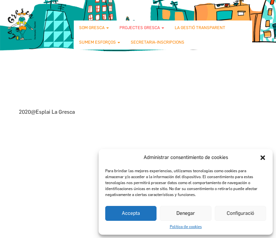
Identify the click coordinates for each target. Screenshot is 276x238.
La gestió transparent (200, 27)
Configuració (240, 213)
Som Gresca (94, 27)
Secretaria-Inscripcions (157, 42)
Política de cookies (186, 226)
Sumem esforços (99, 42)
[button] (262, 157)
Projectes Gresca (141, 27)
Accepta (131, 213)
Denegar (185, 213)
